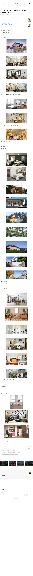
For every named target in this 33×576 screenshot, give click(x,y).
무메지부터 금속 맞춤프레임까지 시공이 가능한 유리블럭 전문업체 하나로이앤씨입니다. (14, 26)
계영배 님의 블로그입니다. (5, 511)
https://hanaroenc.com (5, 23)
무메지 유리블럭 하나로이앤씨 (7, 24)
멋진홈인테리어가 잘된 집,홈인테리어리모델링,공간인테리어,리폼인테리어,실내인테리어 (11, 490)
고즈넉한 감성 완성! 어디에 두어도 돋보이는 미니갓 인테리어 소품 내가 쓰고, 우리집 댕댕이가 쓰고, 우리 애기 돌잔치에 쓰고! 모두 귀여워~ (14, 20)
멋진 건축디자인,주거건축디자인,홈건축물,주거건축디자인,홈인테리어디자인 (10, 492)
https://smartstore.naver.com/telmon (6, 17)
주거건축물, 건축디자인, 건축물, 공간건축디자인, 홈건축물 (8, 488)
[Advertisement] (16, 151)
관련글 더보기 (31, 497)
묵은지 (3, 510)
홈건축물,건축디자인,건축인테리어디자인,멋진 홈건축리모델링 (8, 486)
